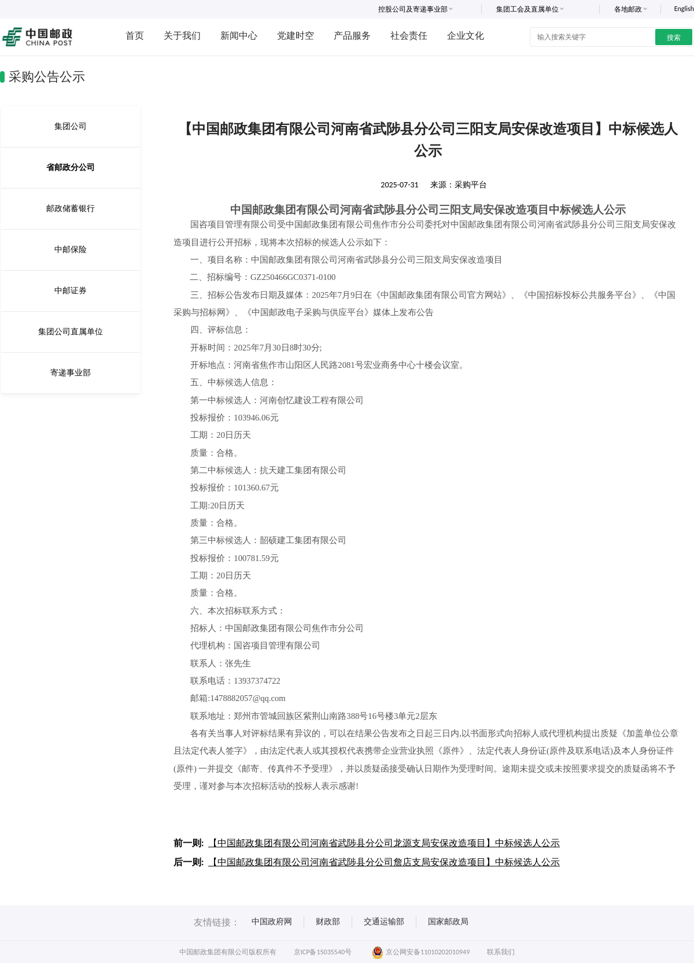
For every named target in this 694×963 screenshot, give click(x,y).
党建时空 (295, 35)
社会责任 (408, 35)
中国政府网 (272, 922)
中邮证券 (70, 291)
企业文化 (465, 35)
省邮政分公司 (70, 167)
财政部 (328, 922)
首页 (134, 35)
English (684, 9)
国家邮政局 (448, 922)
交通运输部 (384, 922)
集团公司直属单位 (70, 332)
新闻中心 (238, 35)
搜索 (674, 38)
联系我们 (501, 952)
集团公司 (70, 126)
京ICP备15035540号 (323, 952)
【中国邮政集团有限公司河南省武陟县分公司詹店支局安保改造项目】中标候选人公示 (384, 862)
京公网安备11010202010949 (421, 952)
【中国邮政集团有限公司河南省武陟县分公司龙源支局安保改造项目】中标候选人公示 (384, 842)
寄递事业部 (70, 373)
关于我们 (182, 35)
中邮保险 (70, 249)
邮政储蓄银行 (70, 208)
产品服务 (352, 35)
